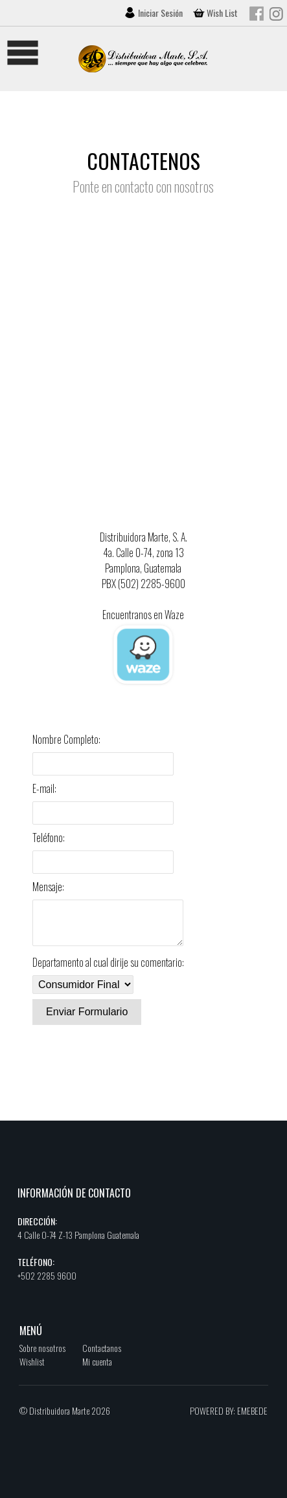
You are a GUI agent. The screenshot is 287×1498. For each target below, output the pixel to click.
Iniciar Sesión (161, 12)
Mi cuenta (97, 1369)
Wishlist (32, 1369)
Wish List (222, 12)
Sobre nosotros (42, 1355)
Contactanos (101, 1355)
